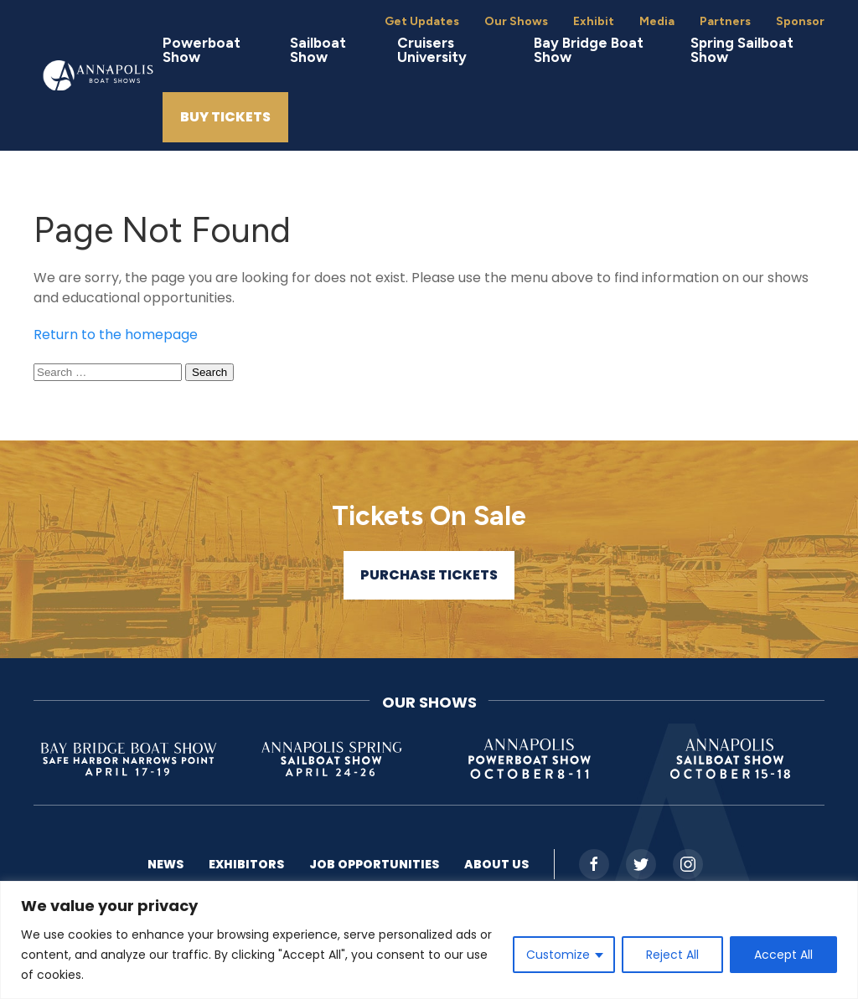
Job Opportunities (374, 864)
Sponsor (800, 21)
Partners (725, 21)
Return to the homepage (116, 334)
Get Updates (422, 21)
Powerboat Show (201, 49)
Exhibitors (246, 864)
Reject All (672, 954)
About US (496, 864)
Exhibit (593, 21)
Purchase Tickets (429, 574)
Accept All (783, 954)
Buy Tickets (225, 116)
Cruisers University (432, 49)
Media (657, 21)
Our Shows (516, 21)
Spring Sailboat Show (741, 49)
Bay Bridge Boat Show (589, 49)
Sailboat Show (318, 49)
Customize (558, 954)
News (165, 864)
